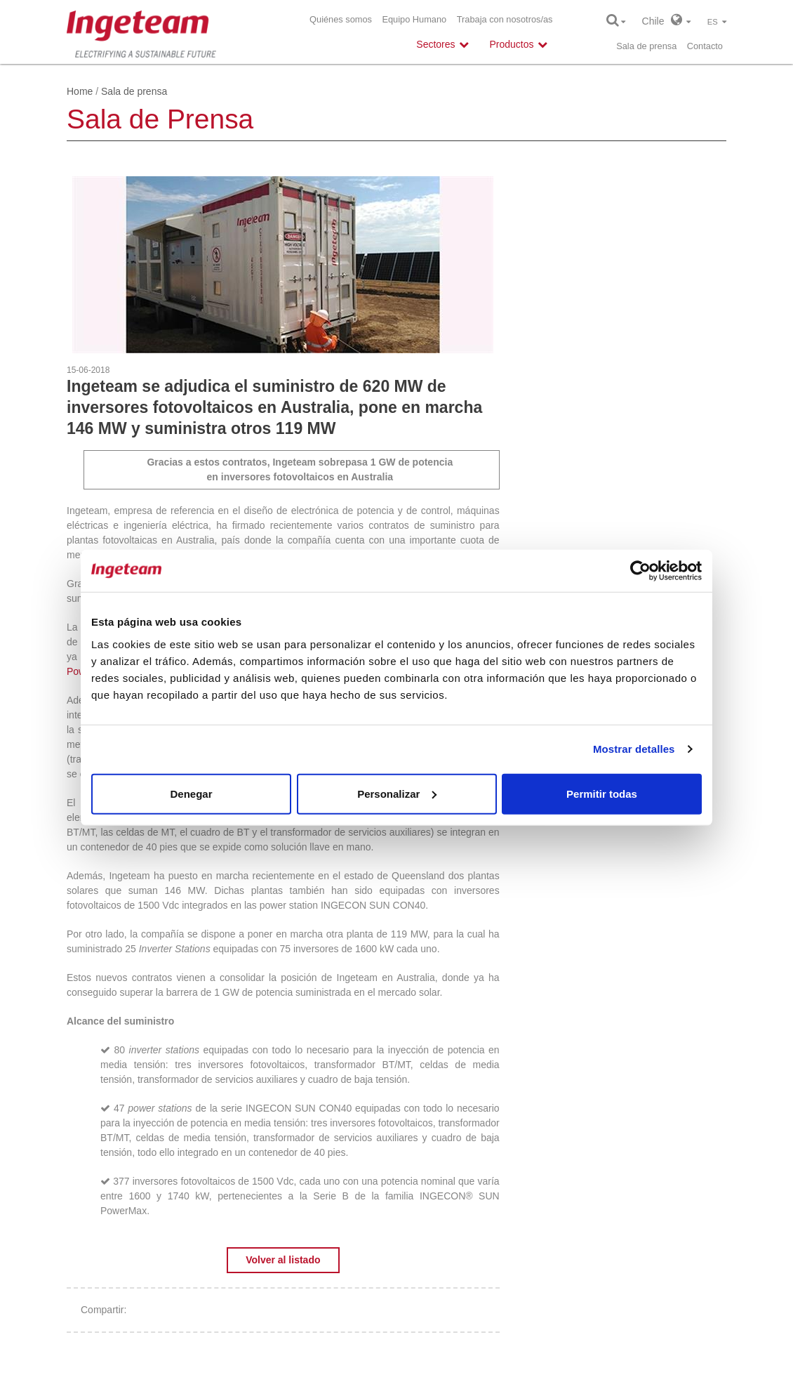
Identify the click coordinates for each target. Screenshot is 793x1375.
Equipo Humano (414, 19)
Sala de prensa (646, 46)
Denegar (191, 793)
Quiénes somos (340, 19)
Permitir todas (601, 793)
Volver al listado (283, 1259)
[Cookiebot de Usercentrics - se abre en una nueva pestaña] (640, 570)
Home (80, 91)
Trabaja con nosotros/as (505, 19)
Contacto (705, 46)
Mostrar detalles (634, 749)
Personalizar (397, 793)
